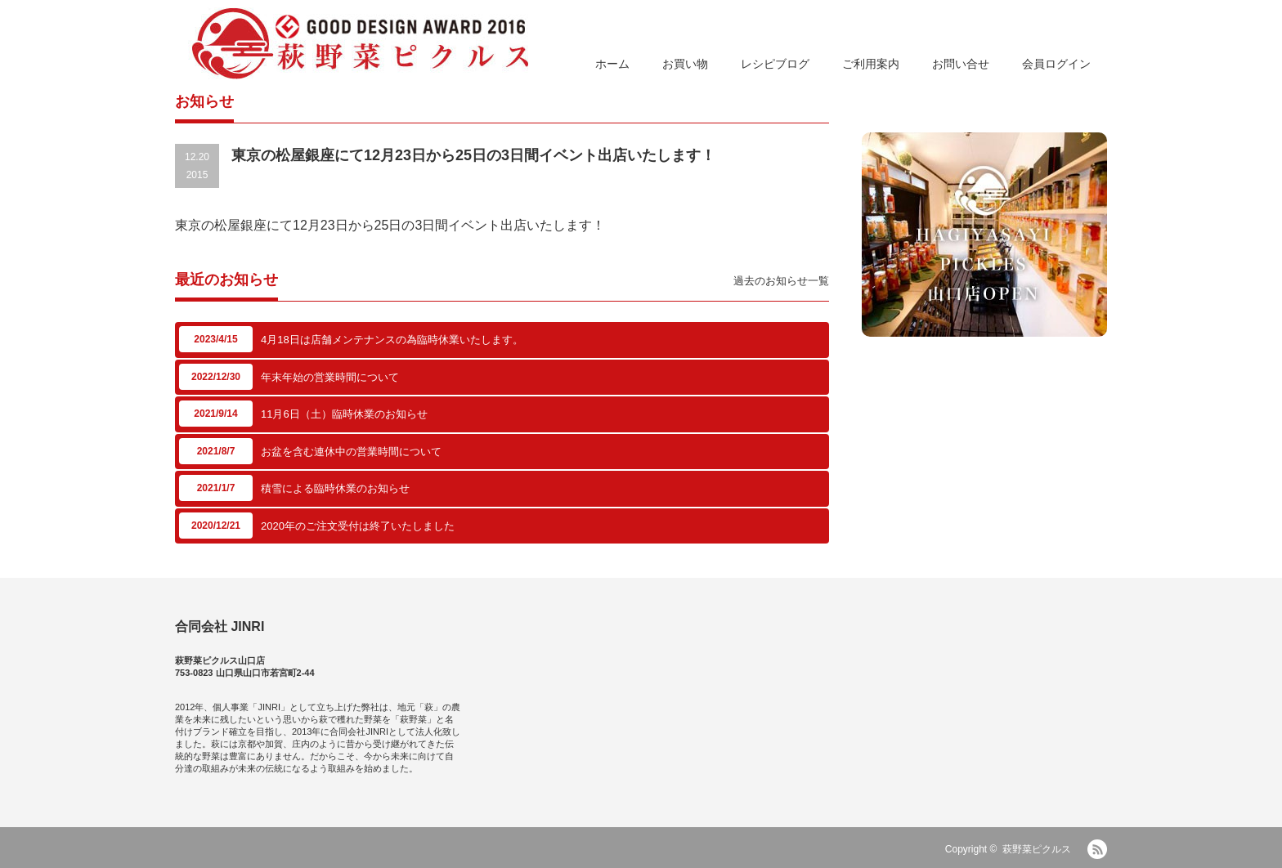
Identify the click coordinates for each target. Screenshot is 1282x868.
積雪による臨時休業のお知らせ (335, 488)
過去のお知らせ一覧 (781, 281)
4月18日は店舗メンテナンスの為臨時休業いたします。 (392, 339)
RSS (1097, 849)
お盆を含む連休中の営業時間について (351, 451)
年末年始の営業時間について (330, 377)
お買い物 (685, 63)
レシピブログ (775, 63)
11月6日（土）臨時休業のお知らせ (344, 414)
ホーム (612, 63)
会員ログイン (1056, 63)
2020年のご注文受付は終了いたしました (358, 526)
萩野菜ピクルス (1036, 849)
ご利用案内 (870, 63)
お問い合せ (960, 63)
